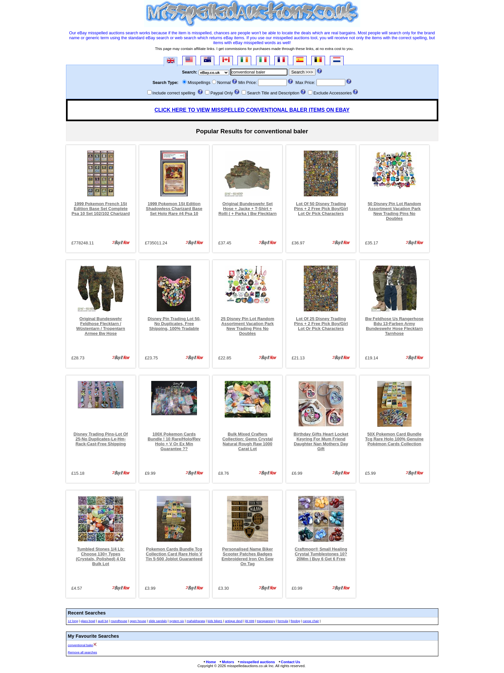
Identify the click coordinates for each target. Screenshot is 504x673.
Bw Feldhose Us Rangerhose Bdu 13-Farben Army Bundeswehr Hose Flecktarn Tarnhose (394, 326)
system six (177, 621)
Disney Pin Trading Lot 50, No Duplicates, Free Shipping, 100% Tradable (174, 323)
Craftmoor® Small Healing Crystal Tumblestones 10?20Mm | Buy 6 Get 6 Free (321, 554)
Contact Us (289, 662)
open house (138, 621)
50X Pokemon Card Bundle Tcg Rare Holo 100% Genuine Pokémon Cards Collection (394, 439)
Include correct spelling (174, 92)
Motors (226, 662)
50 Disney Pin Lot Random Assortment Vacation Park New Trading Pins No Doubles (394, 211)
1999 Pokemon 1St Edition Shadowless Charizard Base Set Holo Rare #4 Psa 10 (174, 208)
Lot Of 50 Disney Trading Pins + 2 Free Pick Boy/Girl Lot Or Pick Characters (321, 208)
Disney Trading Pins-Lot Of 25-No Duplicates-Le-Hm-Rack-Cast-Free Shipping (100, 439)
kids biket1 (215, 621)
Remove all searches (82, 652)
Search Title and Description (273, 92)
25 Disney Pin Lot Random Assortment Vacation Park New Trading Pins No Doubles (247, 326)
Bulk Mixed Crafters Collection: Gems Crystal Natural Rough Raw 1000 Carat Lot (247, 441)
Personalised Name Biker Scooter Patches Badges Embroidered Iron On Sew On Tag (247, 556)
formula (283, 621)
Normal (224, 82)
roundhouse (119, 621)
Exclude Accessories (332, 92)
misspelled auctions (256, 662)
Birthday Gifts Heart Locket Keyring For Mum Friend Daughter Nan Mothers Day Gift (321, 441)
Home (209, 662)
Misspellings (198, 82)
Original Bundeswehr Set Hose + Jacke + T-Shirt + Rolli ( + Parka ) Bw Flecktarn (248, 208)
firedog (295, 621)
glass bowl (88, 621)
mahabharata (196, 621)
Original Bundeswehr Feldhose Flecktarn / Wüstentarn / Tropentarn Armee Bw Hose (100, 326)
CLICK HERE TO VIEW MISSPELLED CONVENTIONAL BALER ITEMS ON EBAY (252, 110)
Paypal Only (221, 92)
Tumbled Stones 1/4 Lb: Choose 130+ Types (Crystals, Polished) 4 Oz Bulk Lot (100, 556)
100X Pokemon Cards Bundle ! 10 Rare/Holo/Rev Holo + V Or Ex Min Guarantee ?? (174, 441)
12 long (73, 621)
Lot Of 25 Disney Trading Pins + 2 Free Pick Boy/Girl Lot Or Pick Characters (321, 323)
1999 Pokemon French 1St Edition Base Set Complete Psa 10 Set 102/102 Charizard (101, 208)
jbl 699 (249, 621)
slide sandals (158, 621)
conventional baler (80, 645)
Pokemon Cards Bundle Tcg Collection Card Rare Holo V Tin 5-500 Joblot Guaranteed (174, 554)
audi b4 (103, 621)
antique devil (234, 621)
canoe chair (311, 621)
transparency (266, 621)
